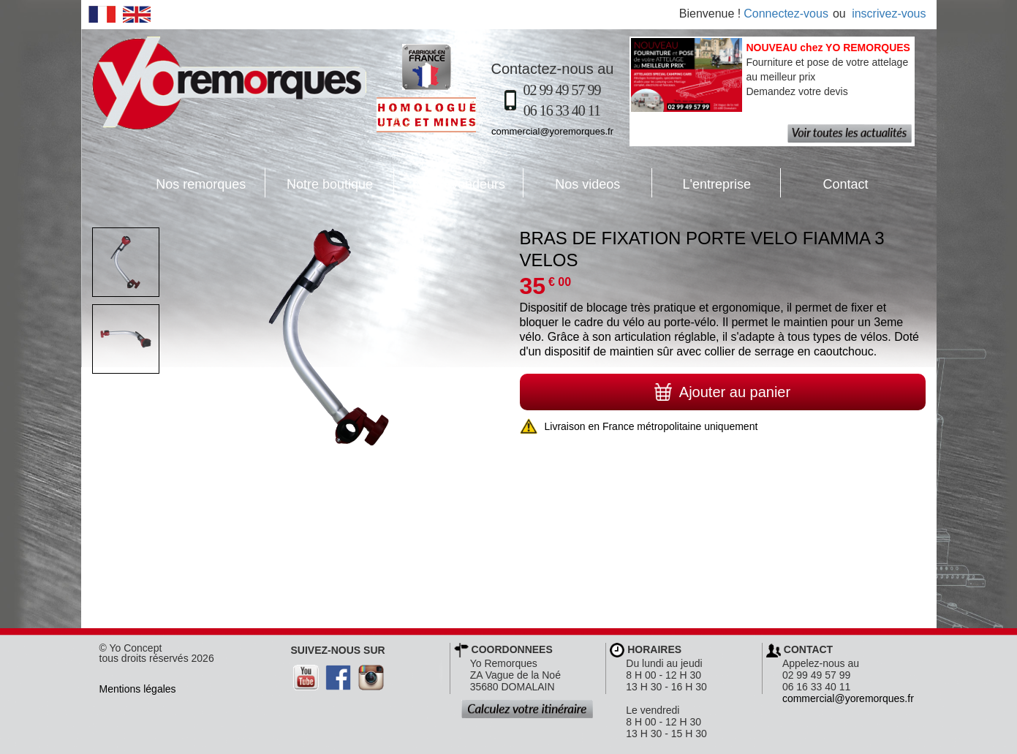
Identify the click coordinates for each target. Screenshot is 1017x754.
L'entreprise (701, 182)
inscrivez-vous (889, 13)
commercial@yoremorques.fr (552, 131)
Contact (824, 182)
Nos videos (572, 182)
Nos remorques (201, 184)
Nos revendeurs (449, 182)
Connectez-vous (786, 13)
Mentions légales (137, 689)
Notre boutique (319, 182)
